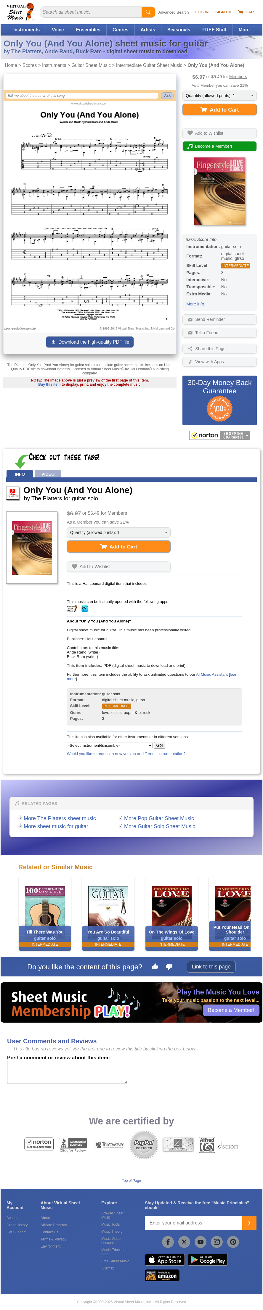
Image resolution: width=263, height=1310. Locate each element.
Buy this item (49, 384)
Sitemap (107, 1268)
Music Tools (110, 1224)
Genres (121, 29)
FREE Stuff (214, 29)
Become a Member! (231, 1010)
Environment (50, 1246)
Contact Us (49, 1232)
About (45, 1218)
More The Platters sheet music (60, 818)
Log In (202, 12)
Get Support (16, 1232)
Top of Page (131, 1181)
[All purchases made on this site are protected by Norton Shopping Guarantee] (219, 435)
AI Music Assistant (212, 674)
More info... (197, 304)
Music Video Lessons (111, 1241)
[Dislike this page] (169, 967)
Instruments (26, 29)
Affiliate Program (54, 1225)
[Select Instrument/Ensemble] (110, 745)
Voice (58, 29)
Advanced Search (173, 12)
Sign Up (223, 12)
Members (238, 76)
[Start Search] (148, 12)
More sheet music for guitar (56, 826)
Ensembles (88, 29)
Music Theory (112, 1231)
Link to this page (211, 967)
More (244, 29)
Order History (17, 1225)
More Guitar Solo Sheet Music (159, 826)
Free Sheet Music (115, 1261)
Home (11, 65)
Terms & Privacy (53, 1239)
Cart (247, 12)
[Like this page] (155, 967)
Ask (167, 96)
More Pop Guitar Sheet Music (159, 818)
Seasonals (178, 29)
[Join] (249, 1223)
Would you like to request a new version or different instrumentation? (126, 753)
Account (13, 1218)
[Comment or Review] (67, 1072)
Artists (148, 29)
